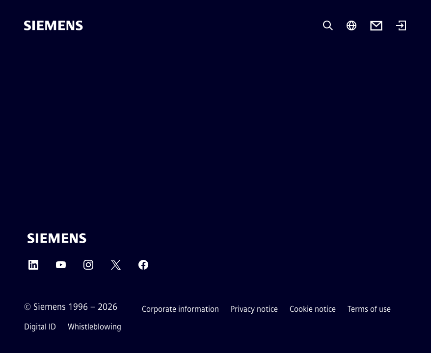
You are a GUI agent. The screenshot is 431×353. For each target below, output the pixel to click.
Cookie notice (313, 309)
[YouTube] (61, 268)
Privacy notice (254, 309)
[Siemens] (53, 25)
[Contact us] (376, 26)
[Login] (401, 26)
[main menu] (31, 58)
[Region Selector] (351, 25)
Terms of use (369, 309)
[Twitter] (116, 268)
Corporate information (180, 309)
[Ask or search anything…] (328, 25)
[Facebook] (143, 268)
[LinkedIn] (33, 268)
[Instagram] (88, 268)
